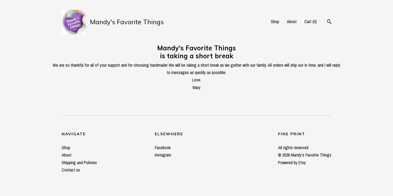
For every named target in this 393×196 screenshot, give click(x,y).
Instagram (163, 155)
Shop (275, 21)
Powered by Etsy (292, 163)
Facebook (163, 148)
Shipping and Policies (79, 163)
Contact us (71, 170)
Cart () (310, 21)
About (292, 21)
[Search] (329, 22)
